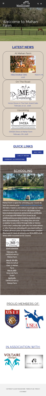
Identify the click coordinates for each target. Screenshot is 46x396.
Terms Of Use (30, 389)
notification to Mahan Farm (31, 205)
